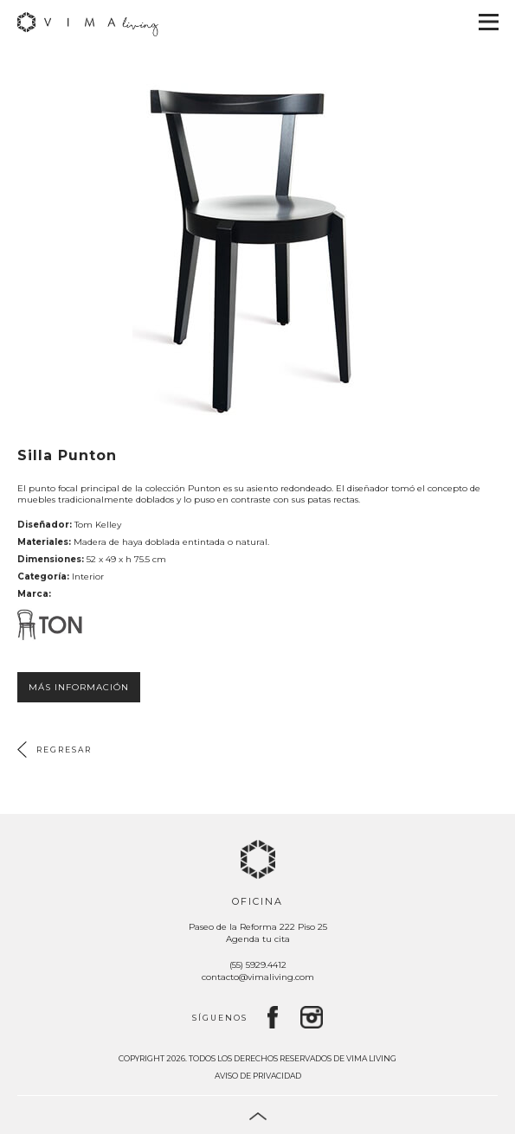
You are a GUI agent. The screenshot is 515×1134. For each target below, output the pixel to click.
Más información (79, 687)
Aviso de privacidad (258, 1075)
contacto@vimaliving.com (258, 977)
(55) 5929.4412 (257, 965)
